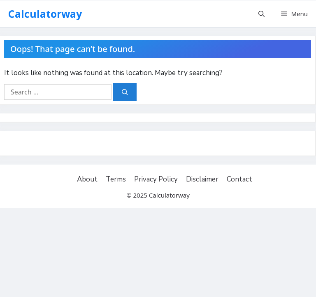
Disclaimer (202, 179)
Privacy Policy (156, 179)
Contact (239, 179)
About (87, 179)
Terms (116, 179)
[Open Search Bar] (261, 13)
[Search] (125, 92)
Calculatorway (45, 14)
